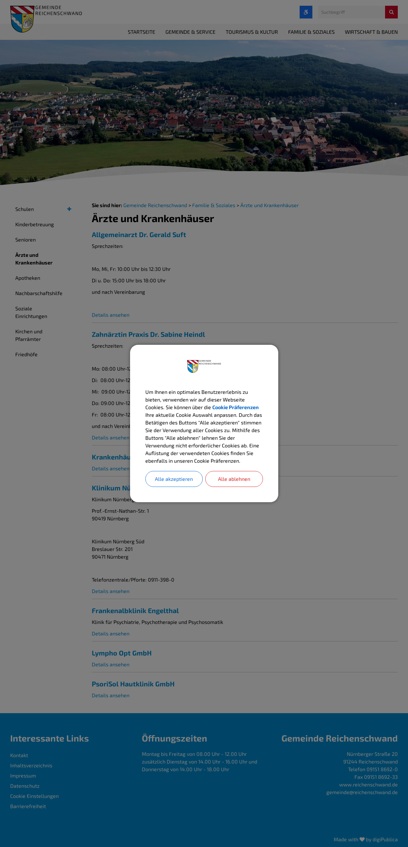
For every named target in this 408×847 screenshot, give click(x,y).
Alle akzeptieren (174, 479)
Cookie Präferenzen (235, 407)
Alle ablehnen (234, 479)
